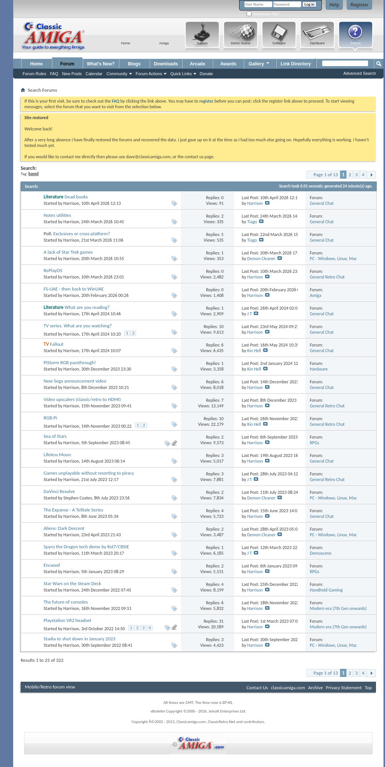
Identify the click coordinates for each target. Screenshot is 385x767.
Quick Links (181, 73)
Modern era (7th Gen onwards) (338, 608)
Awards (228, 64)
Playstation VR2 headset (67, 620)
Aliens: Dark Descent (64, 528)
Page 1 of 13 (326, 174)
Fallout (57, 344)
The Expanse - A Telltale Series (73, 510)
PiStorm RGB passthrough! (70, 362)
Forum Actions (149, 73)
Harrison (71, 203)
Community (116, 73)
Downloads (166, 64)
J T (249, 313)
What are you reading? (87, 307)
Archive (315, 687)
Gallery (259, 63)
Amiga (315, 295)
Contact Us (257, 687)
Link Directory (295, 64)
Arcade (197, 64)
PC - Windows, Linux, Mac (333, 258)
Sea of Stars (55, 436)
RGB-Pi (50, 418)
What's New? (101, 64)
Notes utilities (57, 215)
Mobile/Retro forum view (50, 687)
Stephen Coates (78, 498)
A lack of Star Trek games (68, 252)
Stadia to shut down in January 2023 (79, 638)
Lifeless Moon (57, 454)
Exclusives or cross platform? (81, 233)
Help (334, 5)
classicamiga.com (288, 687)
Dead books (76, 197)
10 (221, 326)
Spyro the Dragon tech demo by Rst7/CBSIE (86, 546)
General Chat (321, 203)
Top (368, 687)
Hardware (319, 369)
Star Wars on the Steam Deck (72, 583)
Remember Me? (263, 14)
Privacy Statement (344, 687)
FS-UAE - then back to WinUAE (74, 289)
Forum (67, 64)
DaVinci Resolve (59, 491)
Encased (52, 565)
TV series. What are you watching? (78, 325)
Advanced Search (359, 73)
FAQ (54, 73)
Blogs (134, 64)
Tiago (252, 221)
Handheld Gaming (326, 590)
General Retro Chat (327, 277)
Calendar (94, 73)
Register (359, 5)
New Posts (72, 73)
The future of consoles (66, 602)
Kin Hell (254, 350)
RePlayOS (53, 270)
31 (221, 621)
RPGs (314, 442)
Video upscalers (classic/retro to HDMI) (82, 399)
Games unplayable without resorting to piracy (89, 473)
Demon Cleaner (261, 258)
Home (36, 64)
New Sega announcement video (75, 381)
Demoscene (320, 553)
